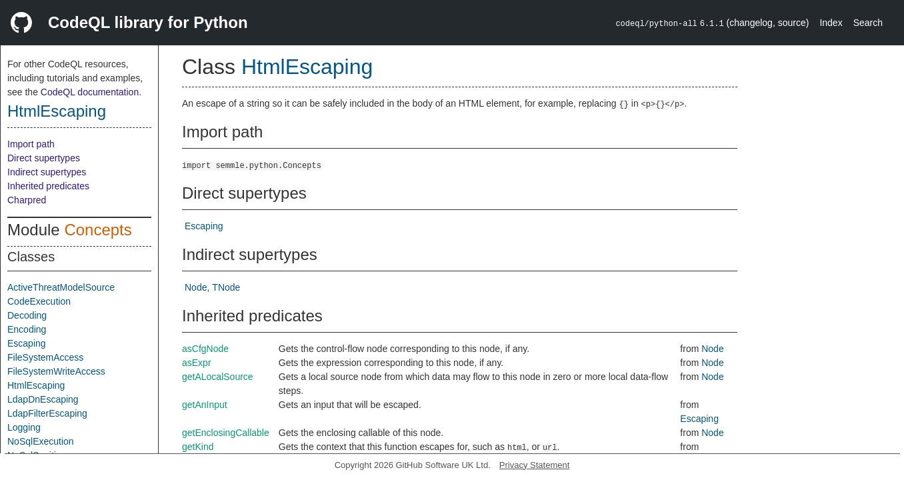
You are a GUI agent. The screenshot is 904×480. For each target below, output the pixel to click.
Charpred (26, 200)
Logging (24, 427)
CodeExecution (39, 301)
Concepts (97, 230)
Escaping (26, 343)
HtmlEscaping (56, 111)
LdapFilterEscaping (47, 413)
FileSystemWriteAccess (56, 371)
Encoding (26, 329)
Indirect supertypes (46, 172)
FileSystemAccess (45, 357)
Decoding (27, 315)
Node (196, 287)
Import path (31, 144)
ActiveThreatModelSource (61, 287)
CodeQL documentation (90, 92)
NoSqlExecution (40, 441)
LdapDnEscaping (43, 399)
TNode (226, 287)
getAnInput (204, 404)
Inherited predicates (48, 186)
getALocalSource (217, 376)
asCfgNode (205, 348)
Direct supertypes (43, 158)
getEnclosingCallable (225, 432)
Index (830, 22)
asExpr (196, 362)
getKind (197, 446)
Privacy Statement (534, 465)
